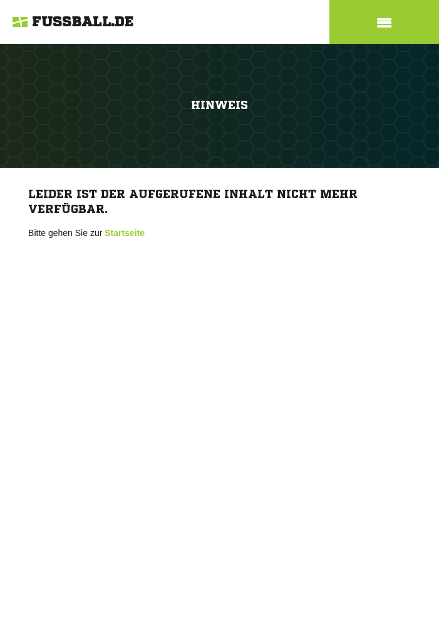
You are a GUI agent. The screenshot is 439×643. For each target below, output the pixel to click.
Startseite (125, 233)
